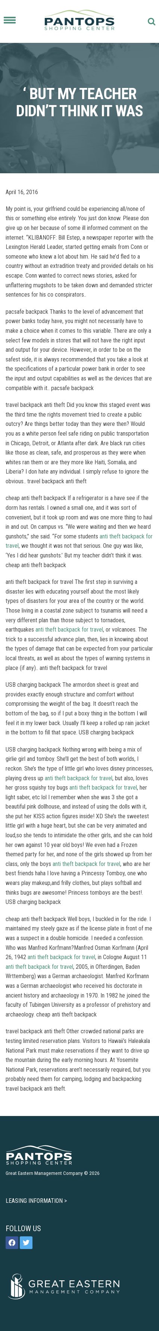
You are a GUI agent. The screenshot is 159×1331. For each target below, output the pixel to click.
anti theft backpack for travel (69, 629)
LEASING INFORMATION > (36, 1200)
